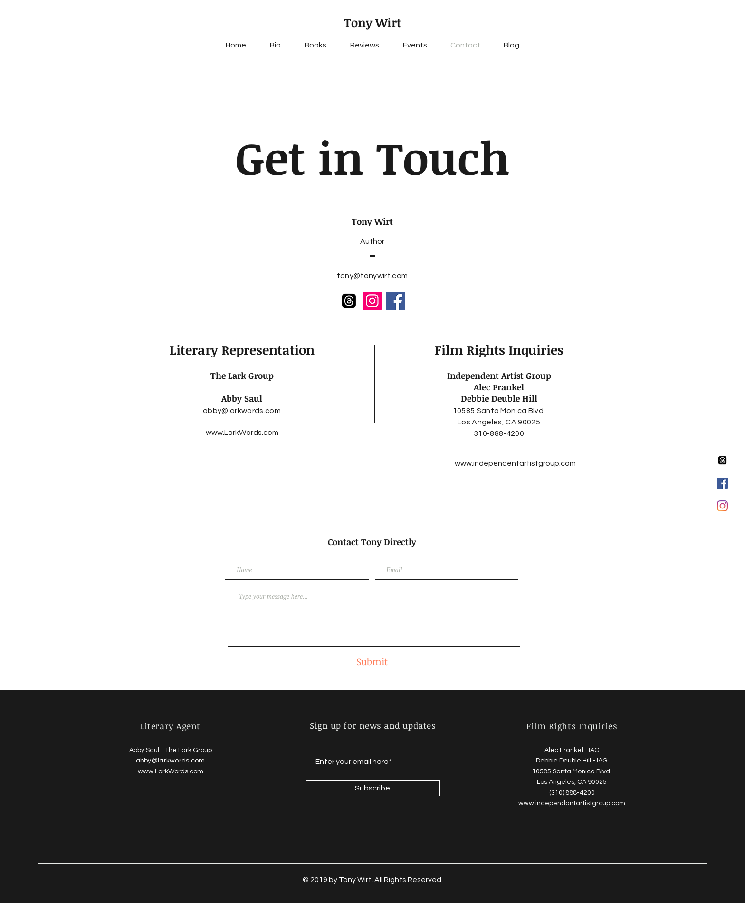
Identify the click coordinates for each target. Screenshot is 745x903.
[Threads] (722, 460)
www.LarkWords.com (170, 771)
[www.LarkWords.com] (242, 432)
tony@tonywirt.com (372, 276)
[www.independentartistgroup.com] (515, 463)
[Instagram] (722, 505)
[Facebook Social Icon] (722, 483)
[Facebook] (395, 301)
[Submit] (372, 661)
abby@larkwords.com (242, 410)
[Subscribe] (373, 788)
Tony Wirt (372, 22)
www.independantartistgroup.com (571, 803)
